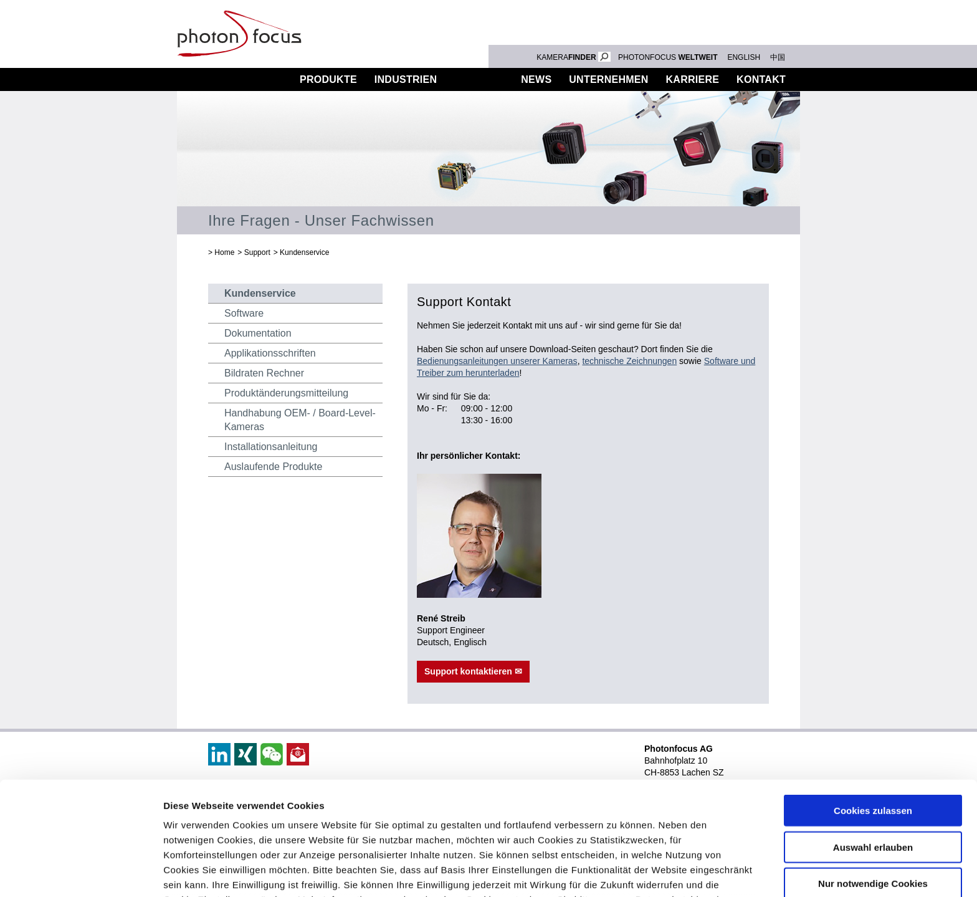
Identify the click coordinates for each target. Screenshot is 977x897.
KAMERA (573, 57)
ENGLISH (743, 57)
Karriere (693, 79)
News (536, 79)
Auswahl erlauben (873, 751)
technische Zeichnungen (629, 361)
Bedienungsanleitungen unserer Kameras (497, 361)
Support (478, 79)
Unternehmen (608, 79)
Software (244, 313)
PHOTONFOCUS (668, 57)
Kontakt (761, 79)
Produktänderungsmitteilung (286, 393)
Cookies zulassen (873, 714)
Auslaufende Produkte (273, 466)
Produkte (328, 79)
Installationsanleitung (270, 446)
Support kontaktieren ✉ (473, 671)
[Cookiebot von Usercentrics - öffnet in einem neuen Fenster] (80, 872)
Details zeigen (662, 872)
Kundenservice (304, 252)
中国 (777, 57)
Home (224, 252)
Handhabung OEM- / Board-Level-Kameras (300, 420)
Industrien (405, 79)
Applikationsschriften (270, 353)
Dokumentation (258, 333)
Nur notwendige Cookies (873, 787)
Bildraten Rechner (264, 373)
